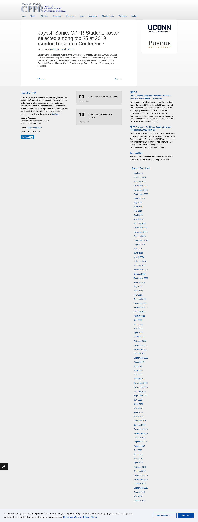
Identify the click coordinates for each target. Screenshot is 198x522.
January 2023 (140, 299)
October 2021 (140, 353)
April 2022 (138, 333)
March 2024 (139, 257)
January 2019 (140, 471)
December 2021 (141, 345)
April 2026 (138, 173)
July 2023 (138, 286)
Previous (41, 79)
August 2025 (139, 198)
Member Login (108, 16)
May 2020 (138, 408)
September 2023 (141, 278)
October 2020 (140, 391)
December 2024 (141, 228)
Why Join (45, 16)
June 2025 (138, 207)
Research (57, 16)
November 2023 (141, 270)
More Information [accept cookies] (164, 515)
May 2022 (138, 328)
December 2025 (141, 186)
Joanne (71, 49)
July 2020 (138, 400)
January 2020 (140, 425)
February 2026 (140, 177)
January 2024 (140, 265)
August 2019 (139, 446)
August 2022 (139, 316)
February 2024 (140, 261)
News (82, 16)
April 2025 (138, 215)
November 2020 (141, 387)
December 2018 (141, 475)
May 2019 (138, 458)
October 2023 (140, 274)
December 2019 (141, 429)
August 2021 (139, 362)
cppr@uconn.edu (34, 128)
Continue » (56, 114)
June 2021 (138, 370)
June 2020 (138, 404)
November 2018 (141, 479)
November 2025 (141, 190)
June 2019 (138, 454)
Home (23, 16)
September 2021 (141, 358)
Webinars (123, 16)
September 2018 (141, 488)
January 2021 (140, 379)
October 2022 (140, 312)
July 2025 (138, 202)
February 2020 (140, 421)
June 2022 (138, 324)
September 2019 (141, 442)
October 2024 (140, 236)
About (33, 16)
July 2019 (138, 450)
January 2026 (140, 182)
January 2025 (140, 223)
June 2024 (138, 253)
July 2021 (138, 366)
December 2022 (141, 303)
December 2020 (141, 383)
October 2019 (140, 437)
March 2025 (139, 219)
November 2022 (141, 307)
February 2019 (140, 467)
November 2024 (141, 232)
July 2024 (138, 249)
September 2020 (141, 395)
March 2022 (139, 337)
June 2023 (138, 291)
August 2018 (139, 492)
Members (93, 16)
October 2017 (140, 500)
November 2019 (141, 433)
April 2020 (138, 412)
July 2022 (138, 320)
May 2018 (138, 496)
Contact (134, 16)
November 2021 (141, 349)
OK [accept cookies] (186, 515)
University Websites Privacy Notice (80, 517)
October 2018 (140, 484)
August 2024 (139, 244)
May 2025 (138, 211)
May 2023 (138, 295)
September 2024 (141, 240)
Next (118, 79)
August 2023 (139, 282)
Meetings (70, 16)
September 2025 (141, 194)
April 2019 (138, 463)
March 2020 (139, 417)
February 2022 (140, 341)
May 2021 (138, 375)
